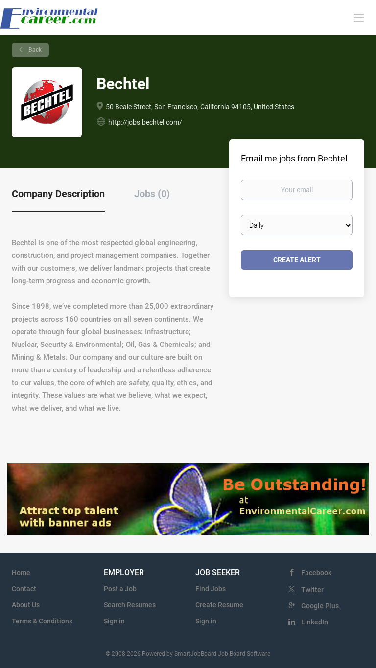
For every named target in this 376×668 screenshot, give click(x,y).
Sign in (114, 621)
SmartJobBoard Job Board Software (222, 653)
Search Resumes (130, 605)
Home (21, 572)
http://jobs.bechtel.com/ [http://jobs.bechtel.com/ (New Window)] (145, 122)
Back (34, 49)
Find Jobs (210, 589)
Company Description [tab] (58, 194)
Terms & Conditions (42, 621)
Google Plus (320, 606)
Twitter (312, 590)
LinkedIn (314, 622)
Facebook (316, 572)
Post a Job (120, 589)
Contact (24, 589)
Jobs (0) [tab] (152, 194)
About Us (26, 605)
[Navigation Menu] (359, 17)
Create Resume (219, 605)
